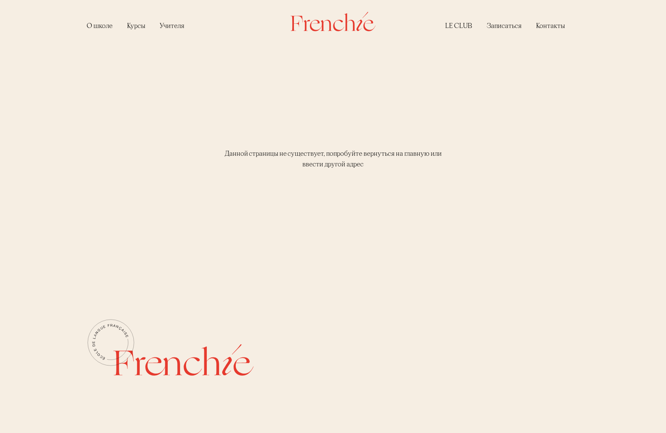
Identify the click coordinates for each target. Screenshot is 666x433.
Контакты (550, 25)
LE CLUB (458, 25)
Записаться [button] (504, 25)
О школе (100, 25)
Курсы (136, 25)
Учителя (172, 25)
